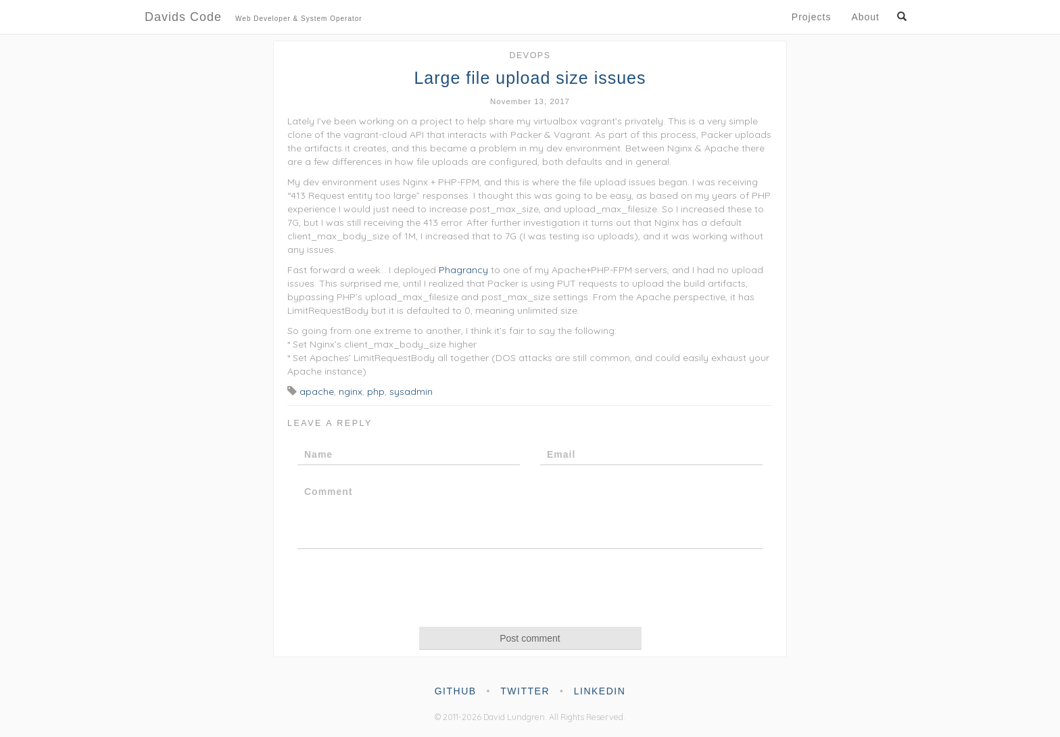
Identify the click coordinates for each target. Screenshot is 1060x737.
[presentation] (530, 587)
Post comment (530, 638)
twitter (525, 691)
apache (316, 391)
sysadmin (411, 391)
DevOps (529, 55)
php (376, 391)
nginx (350, 391)
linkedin (600, 691)
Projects (812, 16)
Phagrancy (463, 270)
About (865, 16)
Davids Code (253, 18)
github (456, 691)
